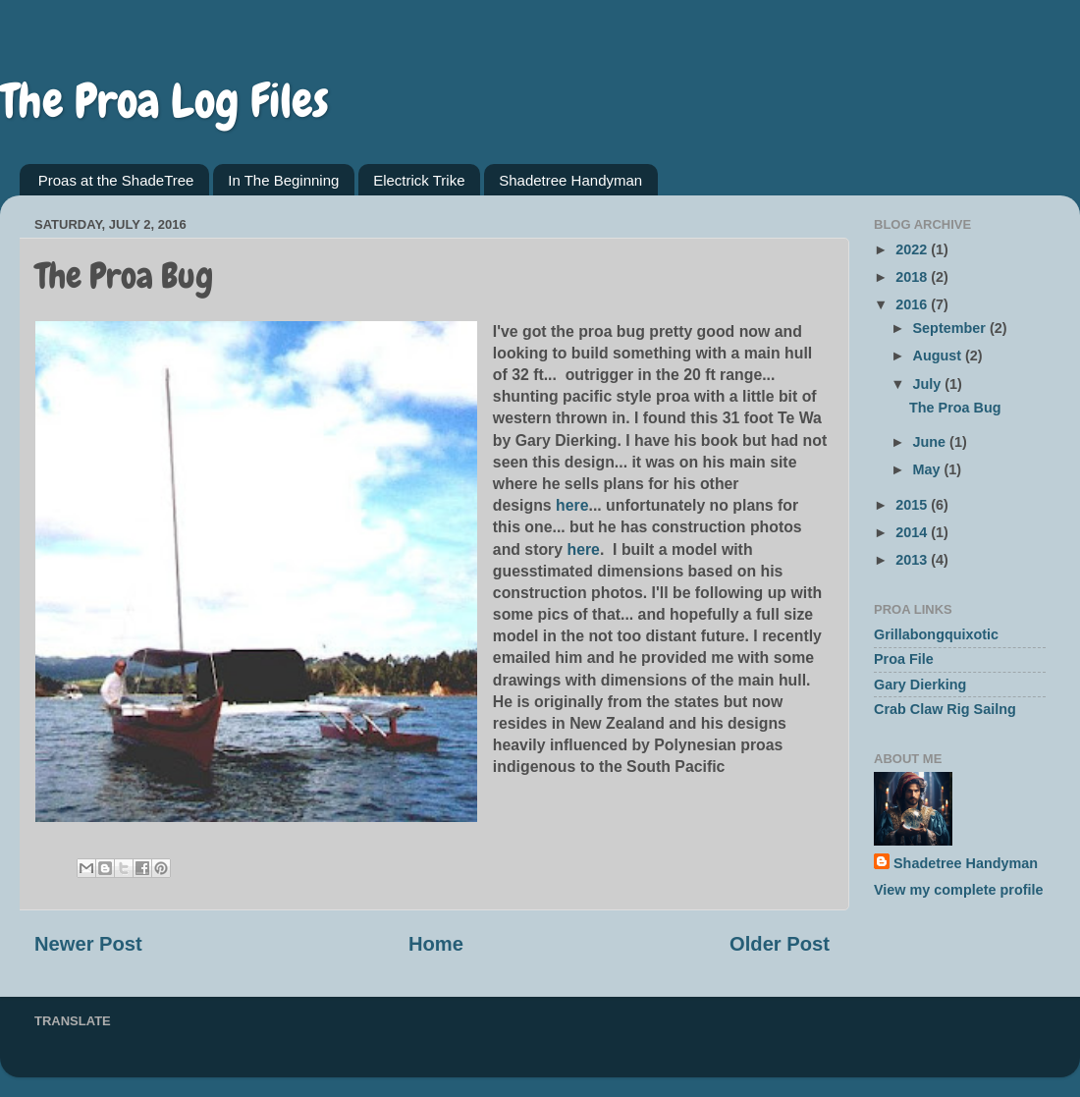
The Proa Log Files (164, 101)
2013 (913, 560)
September (951, 328)
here (572, 505)
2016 (913, 304)
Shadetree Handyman (570, 180)
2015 (913, 505)
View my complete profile (958, 890)
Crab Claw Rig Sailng (945, 709)
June (931, 442)
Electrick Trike (418, 180)
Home (435, 944)
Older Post (779, 944)
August (939, 355)
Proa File (904, 659)
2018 (913, 277)
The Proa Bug (955, 407)
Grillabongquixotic (936, 634)
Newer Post (88, 944)
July (929, 384)
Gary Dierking (920, 684)
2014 (913, 532)
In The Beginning (283, 180)
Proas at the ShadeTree (116, 180)
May (929, 469)
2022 (913, 249)
